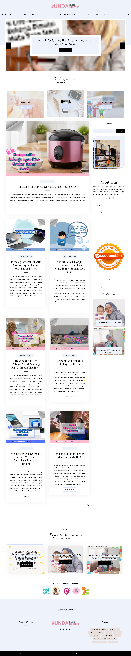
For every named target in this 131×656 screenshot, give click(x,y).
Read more (65, 49)
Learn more (16, 107)
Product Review (110, 646)
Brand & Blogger (87, 653)
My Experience (107, 642)
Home (26, 14)
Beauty (104, 636)
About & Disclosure (39, 14)
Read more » (17, 564)
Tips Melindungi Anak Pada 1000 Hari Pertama (65, 565)
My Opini (117, 642)
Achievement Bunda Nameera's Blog (65, 14)
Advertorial (101, 14)
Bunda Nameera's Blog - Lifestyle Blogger (42, 653)
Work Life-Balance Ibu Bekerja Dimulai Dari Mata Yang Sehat (65, 42)
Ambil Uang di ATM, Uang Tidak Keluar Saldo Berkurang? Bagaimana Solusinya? (17, 557)
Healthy (109, 639)
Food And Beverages (96, 639)
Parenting (98, 646)
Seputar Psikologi (99, 649)
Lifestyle (87, 14)
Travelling (113, 649)
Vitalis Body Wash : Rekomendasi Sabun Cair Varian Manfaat (113, 557)
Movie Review (94, 642)
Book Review (114, 636)
